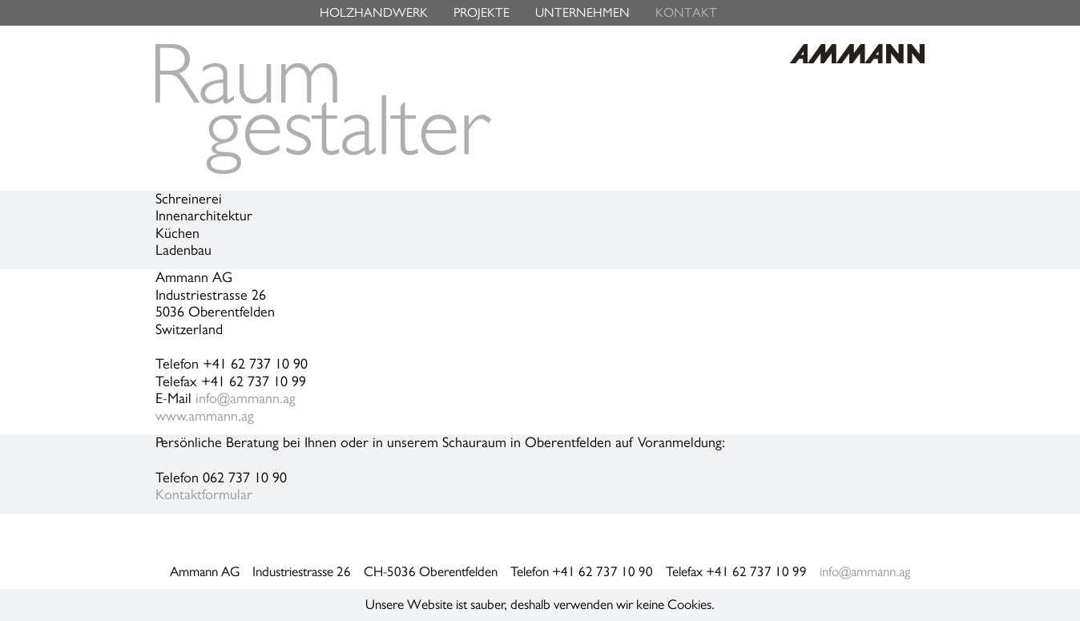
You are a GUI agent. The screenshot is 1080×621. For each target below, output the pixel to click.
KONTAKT (686, 12)
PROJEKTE (481, 12)
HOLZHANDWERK (374, 12)
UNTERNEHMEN (582, 12)
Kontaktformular (203, 494)
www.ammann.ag (204, 416)
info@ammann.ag (245, 398)
